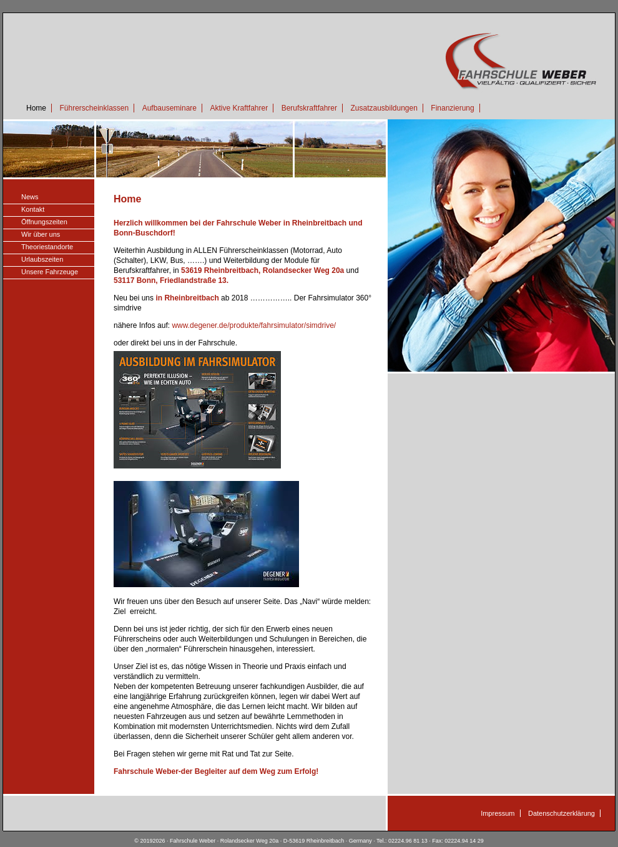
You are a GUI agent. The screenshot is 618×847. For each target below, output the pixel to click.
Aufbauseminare (169, 108)
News (30, 197)
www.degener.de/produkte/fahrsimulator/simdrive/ (254, 325)
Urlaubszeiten (42, 259)
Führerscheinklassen (94, 108)
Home (36, 108)
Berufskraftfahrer (309, 108)
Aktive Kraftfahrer (239, 108)
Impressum (497, 813)
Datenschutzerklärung (561, 813)
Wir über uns (40, 234)
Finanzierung (452, 108)
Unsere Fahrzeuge (49, 271)
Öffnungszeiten (44, 221)
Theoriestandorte (47, 246)
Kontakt (32, 209)
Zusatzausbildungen (383, 108)
